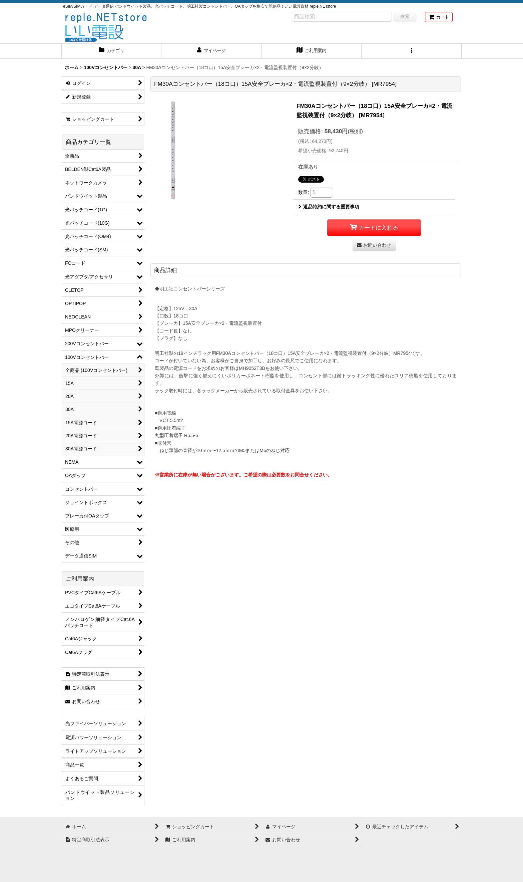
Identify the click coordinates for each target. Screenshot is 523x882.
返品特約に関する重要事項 (328, 206)
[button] (412, 51)
